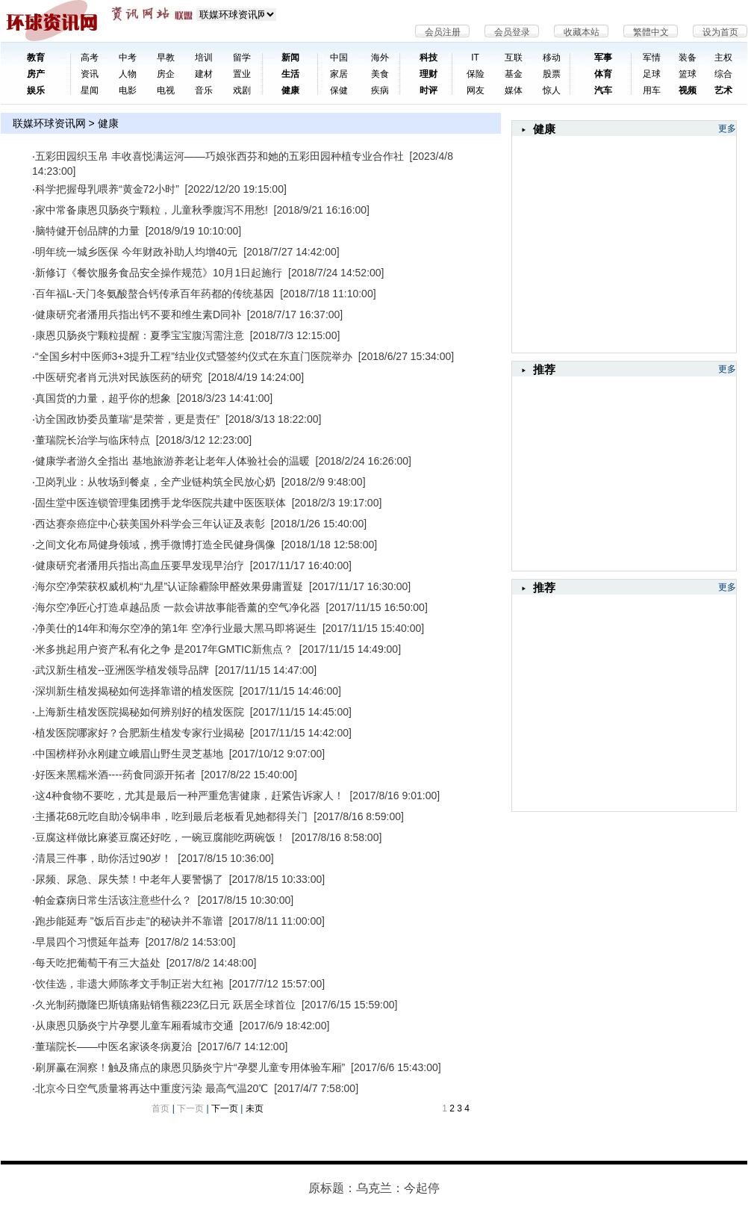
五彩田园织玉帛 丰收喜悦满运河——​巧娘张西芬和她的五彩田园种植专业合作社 (219, 156)
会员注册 (443, 32)
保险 (475, 74)
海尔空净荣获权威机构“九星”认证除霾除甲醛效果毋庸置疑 (169, 586)
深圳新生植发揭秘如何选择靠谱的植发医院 (134, 691)
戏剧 (242, 90)
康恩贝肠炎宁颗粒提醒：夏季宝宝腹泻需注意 (139, 335)
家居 (339, 74)
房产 (36, 74)
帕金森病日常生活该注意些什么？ (113, 900)
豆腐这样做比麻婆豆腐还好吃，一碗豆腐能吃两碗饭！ (160, 837)
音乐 (204, 90)
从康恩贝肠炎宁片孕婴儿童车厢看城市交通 (134, 1026)
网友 (475, 90)
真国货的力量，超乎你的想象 (103, 398)
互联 (514, 57)
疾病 (380, 90)
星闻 (90, 90)
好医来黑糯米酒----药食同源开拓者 (115, 775)
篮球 (687, 74)
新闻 (290, 57)
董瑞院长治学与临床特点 (92, 440)
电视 (166, 90)
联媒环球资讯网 (49, 123)
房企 (166, 74)
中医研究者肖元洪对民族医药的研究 (118, 377)
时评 (428, 90)
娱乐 (36, 90)
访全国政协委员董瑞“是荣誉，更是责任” (127, 419)
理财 (428, 74)
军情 (652, 57)
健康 (290, 90)
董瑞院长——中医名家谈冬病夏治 (113, 1046)
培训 (204, 57)
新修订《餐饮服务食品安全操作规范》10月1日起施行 (158, 273)
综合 (723, 74)
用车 (652, 90)
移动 (552, 57)
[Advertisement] (624, 469)
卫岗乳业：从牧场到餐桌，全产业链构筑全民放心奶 (155, 482)
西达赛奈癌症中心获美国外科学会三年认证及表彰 (150, 524)
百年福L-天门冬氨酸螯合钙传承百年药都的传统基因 (154, 294)
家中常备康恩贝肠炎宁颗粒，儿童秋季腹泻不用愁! (151, 210)
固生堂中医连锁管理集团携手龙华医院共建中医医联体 (160, 503)
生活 (290, 74)
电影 (128, 90)
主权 (723, 57)
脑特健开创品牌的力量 (87, 231)
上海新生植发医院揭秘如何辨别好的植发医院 (139, 712)
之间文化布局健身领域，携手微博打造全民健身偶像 (155, 544)
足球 (652, 74)
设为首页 (720, 32)
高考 (90, 57)
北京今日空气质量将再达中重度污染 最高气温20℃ (151, 1088)
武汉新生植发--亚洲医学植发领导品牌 (122, 670)
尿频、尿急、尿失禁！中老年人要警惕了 (129, 879)
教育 (36, 57)
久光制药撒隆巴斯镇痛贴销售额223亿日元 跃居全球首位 (165, 1005)
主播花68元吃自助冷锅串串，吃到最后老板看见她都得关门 (171, 816)
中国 (339, 57)
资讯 (90, 74)
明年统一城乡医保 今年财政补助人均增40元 (136, 252)
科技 (428, 57)
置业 (242, 74)
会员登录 (512, 32)
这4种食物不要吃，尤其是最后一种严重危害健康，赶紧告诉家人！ (189, 795)
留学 (242, 57)
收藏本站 (581, 32)
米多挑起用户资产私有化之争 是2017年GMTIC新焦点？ (164, 649)
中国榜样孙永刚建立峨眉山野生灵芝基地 (129, 754)
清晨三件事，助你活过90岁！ (103, 858)
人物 (128, 74)
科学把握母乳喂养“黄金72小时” (107, 189)
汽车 (603, 90)
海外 (380, 57)
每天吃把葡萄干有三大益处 (97, 963)
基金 (514, 74)
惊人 (552, 90)
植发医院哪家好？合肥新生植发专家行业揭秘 (139, 733)
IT (475, 57)
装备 (687, 57)
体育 (603, 74)
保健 (339, 90)
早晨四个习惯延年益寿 (87, 942)
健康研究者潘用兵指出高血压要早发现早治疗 (139, 565)
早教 (166, 57)
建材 (204, 74)
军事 (603, 57)
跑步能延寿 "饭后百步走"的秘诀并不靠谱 (129, 921)
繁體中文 (651, 32)
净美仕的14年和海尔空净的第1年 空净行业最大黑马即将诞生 (176, 628)
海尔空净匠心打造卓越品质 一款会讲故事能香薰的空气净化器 (177, 607)
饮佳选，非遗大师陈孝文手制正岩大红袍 (129, 984)
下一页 (224, 1108)
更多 (727, 128)
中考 (128, 57)
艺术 (723, 90)
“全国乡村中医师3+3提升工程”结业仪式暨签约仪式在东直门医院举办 (193, 356)
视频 (687, 90)
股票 (552, 74)
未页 (255, 1108)
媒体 (514, 90)
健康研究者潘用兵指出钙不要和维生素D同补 (138, 314)
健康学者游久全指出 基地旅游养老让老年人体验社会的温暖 (172, 461)
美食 (380, 74)
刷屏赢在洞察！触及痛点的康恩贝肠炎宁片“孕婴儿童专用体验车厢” (190, 1067)
